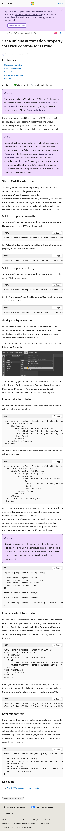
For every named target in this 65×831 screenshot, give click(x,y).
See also (7, 78)
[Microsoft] (32, 3)
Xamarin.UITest (20, 161)
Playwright (9, 153)
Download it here (35, 110)
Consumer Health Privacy (23, 823)
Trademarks (6, 827)
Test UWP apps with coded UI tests (23, 788)
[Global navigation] (2, 3)
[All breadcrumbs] (4, 33)
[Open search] (53, 3)
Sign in (60, 3)
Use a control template (13, 75)
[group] (32, 238)
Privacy (5, 823)
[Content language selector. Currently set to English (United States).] (14, 807)
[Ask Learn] (55, 33)
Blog (35, 820)
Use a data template (12, 71)
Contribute (46, 820)
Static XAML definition (13, 65)
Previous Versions (23, 820)
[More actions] (60, 33)
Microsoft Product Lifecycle (28, 14)
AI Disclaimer (7, 820)
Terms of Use (44, 823)
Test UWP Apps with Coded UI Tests (23, 33)
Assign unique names (12, 68)
